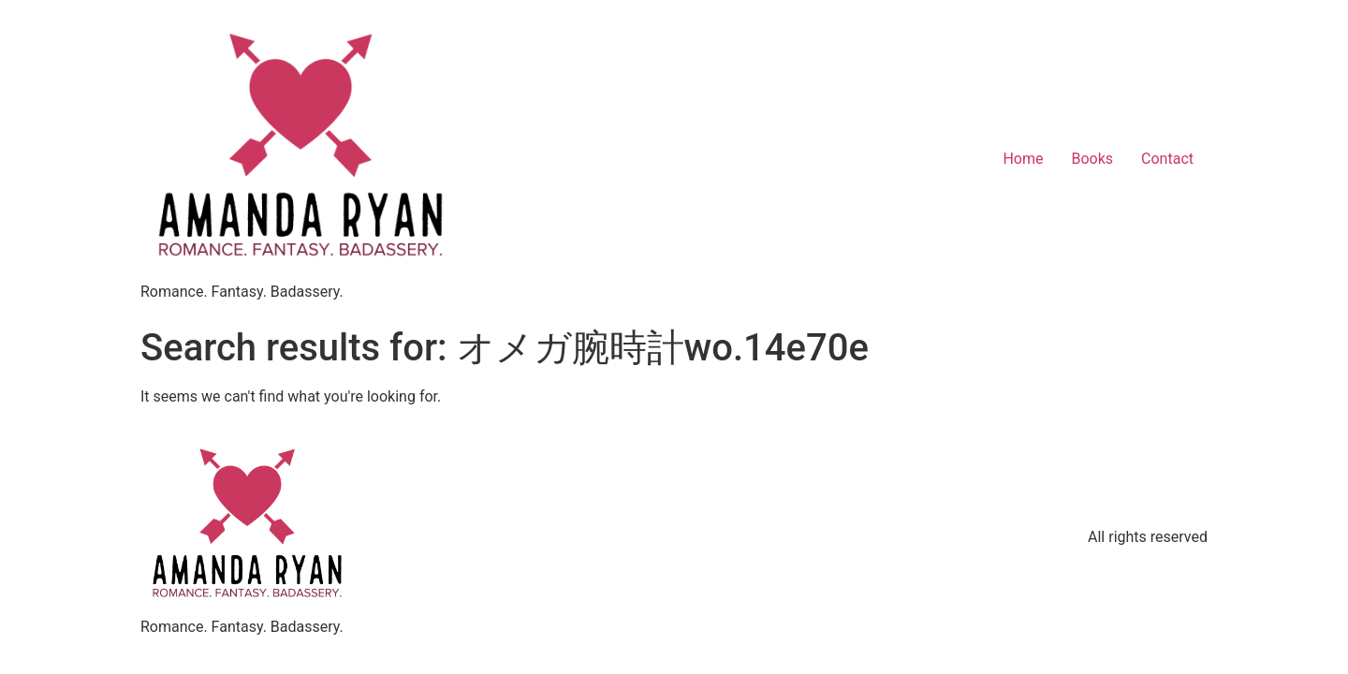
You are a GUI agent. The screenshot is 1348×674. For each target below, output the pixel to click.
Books (1092, 159)
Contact (1167, 159)
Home (1023, 159)
